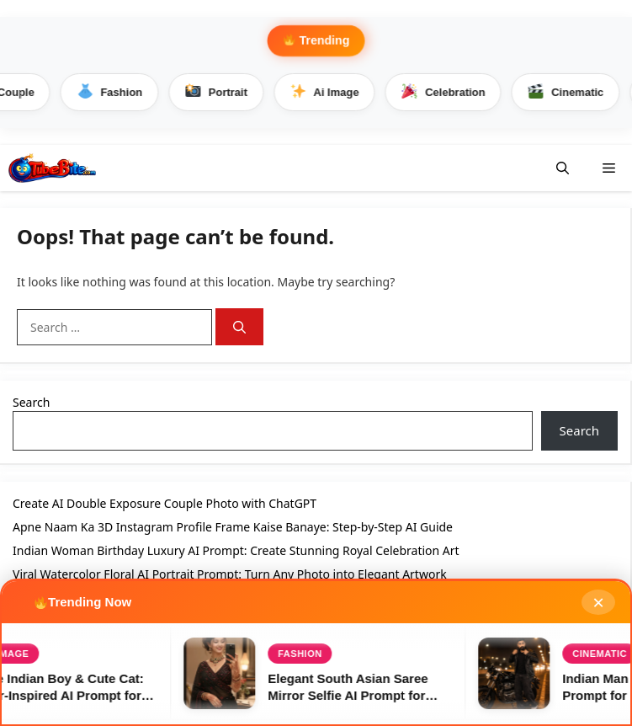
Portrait (219, 92)
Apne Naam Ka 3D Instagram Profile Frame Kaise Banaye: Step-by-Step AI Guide (233, 527)
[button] (562, 168)
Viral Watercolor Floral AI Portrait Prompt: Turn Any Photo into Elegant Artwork (230, 574)
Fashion (113, 92)
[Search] (239, 327)
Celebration (447, 92)
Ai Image (328, 92)
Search (31, 402)
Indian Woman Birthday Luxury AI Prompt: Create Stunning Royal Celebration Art (236, 550)
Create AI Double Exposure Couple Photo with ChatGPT (164, 503)
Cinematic (569, 92)
